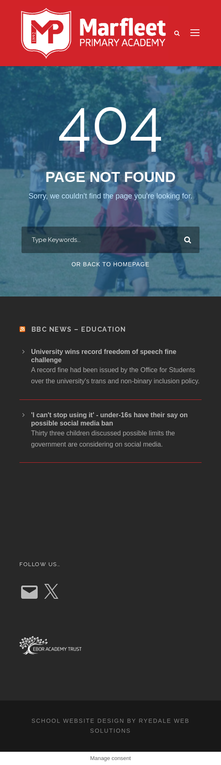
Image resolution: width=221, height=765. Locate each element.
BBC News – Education (78, 329)
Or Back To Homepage (111, 264)
